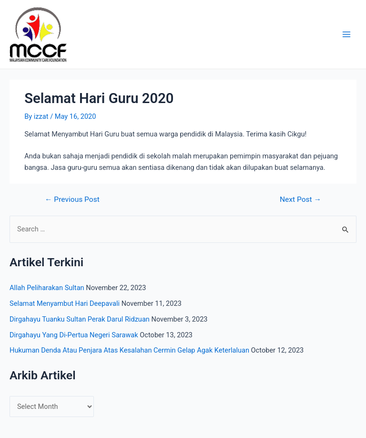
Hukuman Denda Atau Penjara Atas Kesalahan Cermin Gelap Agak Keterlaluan (129, 350)
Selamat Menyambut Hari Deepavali (65, 303)
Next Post (300, 200)
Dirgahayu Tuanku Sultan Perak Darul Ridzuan (80, 319)
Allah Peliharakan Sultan (47, 287)
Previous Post (72, 200)
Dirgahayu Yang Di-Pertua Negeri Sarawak (74, 335)
